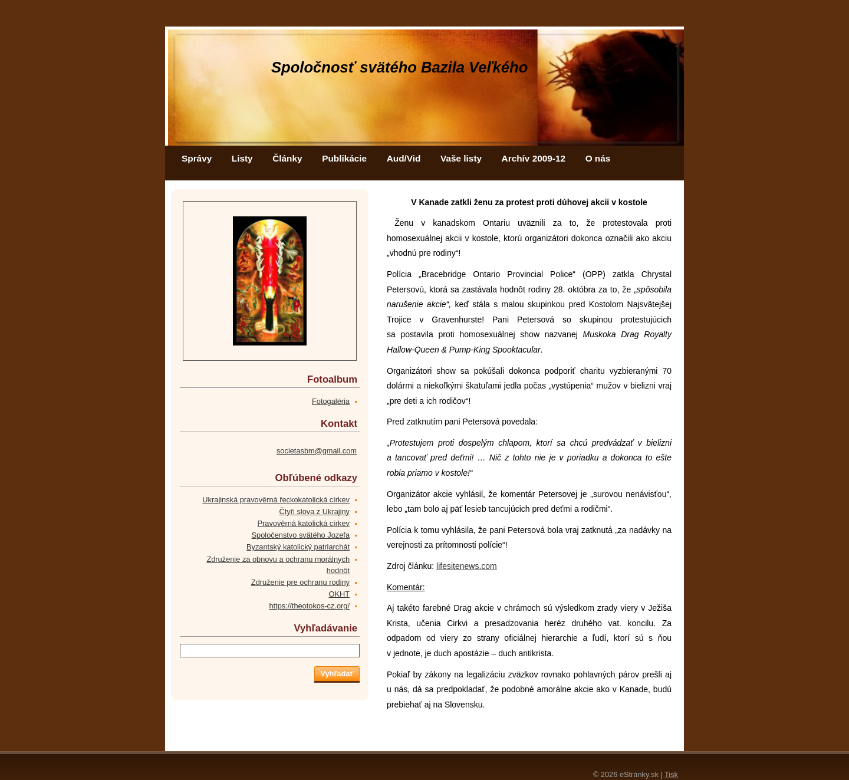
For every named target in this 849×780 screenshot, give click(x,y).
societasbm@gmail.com (317, 450)
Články (287, 158)
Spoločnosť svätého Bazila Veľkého (399, 67)
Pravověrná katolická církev (304, 523)
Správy (197, 158)
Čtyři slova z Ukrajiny (314, 511)
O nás (598, 158)
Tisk (671, 774)
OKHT (339, 594)
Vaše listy (461, 158)
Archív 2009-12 (533, 158)
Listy (242, 158)
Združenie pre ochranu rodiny (300, 582)
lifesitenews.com (466, 566)
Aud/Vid (404, 158)
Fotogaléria (331, 401)
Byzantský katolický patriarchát (298, 546)
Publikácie (344, 158)
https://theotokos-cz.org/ (309, 605)
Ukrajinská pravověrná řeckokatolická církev (276, 499)
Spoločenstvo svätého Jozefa (301, 535)
